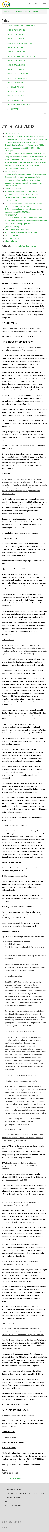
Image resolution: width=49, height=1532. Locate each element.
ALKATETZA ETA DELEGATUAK (18, 229)
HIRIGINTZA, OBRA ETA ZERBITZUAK (21, 142)
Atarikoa (6, 11)
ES (36, 4)
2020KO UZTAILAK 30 (16, 39)
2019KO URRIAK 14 (14, 109)
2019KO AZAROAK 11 (15, 96)
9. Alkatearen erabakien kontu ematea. (21, 232)
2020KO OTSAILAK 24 (16, 61)
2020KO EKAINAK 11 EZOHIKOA (20, 43)
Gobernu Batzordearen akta (24, 246)
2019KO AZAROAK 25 (15, 91)
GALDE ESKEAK (11, 235)
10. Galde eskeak (12, 238)
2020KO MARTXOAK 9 (16, 52)
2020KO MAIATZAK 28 (16, 47)
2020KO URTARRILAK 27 (17, 74)
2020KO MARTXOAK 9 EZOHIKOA (21, 56)
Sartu (5, 1527)
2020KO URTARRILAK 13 (17, 78)
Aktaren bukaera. (12, 241)
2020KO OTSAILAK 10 (16, 65)
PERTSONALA (11, 171)
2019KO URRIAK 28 (15, 100)
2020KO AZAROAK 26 (16, 30)
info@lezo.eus (14, 1478)
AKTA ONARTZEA (12, 133)
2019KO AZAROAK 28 (15, 87)
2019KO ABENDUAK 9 (16, 83)
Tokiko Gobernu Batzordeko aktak (21, 26)
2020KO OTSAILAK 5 (15, 69)
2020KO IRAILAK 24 (15, 34)
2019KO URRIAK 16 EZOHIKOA (19, 105)
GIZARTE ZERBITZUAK (15, 189)
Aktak (35, 11)
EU (30, 4)
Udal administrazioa (22, 11)
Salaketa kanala (11, 1521)
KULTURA (9, 151)
